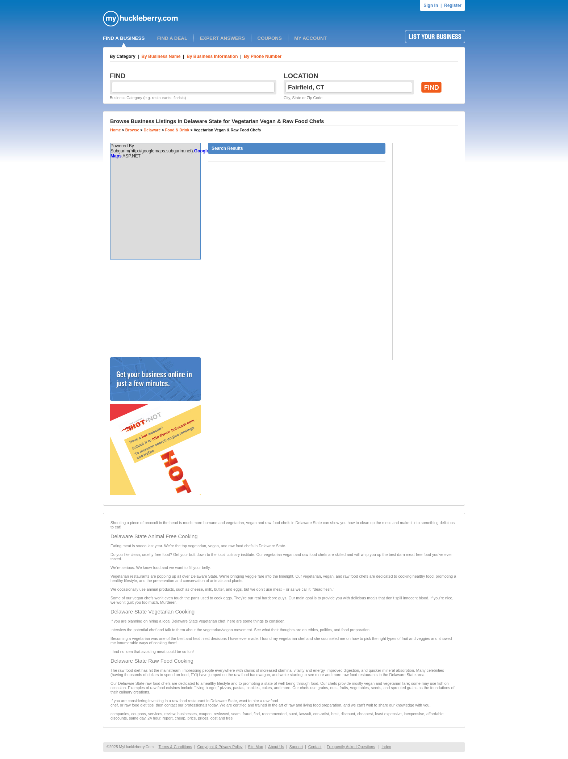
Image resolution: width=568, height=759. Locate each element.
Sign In (430, 5)
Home (115, 130)
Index (386, 747)
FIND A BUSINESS (124, 38)
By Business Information (212, 56)
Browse (132, 130)
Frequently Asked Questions (351, 747)
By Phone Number (262, 56)
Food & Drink (177, 130)
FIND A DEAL (172, 38)
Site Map (255, 747)
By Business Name (160, 56)
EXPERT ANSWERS (222, 38)
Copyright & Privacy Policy (220, 747)
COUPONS (270, 38)
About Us (276, 747)
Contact (315, 747)
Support (296, 747)
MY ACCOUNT (310, 38)
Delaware (152, 130)
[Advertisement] (155, 308)
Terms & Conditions (175, 747)
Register (453, 5)
